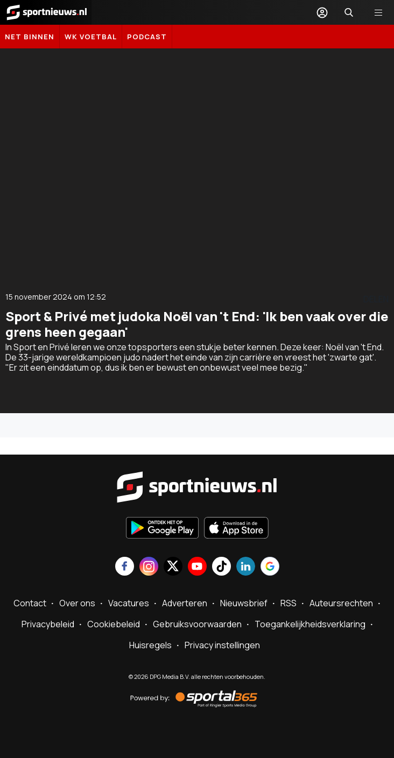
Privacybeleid (48, 624)
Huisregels (150, 645)
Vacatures (128, 603)
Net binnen (29, 36)
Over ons (77, 603)
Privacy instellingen (222, 645)
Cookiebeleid (113, 624)
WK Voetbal (91, 36)
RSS (288, 603)
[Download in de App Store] (236, 529)
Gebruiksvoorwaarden (197, 624)
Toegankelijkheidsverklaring (310, 624)
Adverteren (184, 603)
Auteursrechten (341, 603)
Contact (29, 603)
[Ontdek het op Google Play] (162, 529)
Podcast (147, 36)
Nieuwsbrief (244, 603)
